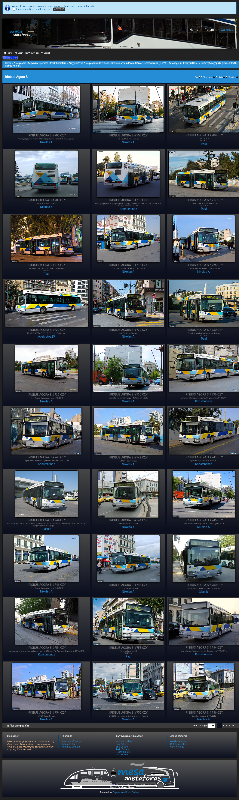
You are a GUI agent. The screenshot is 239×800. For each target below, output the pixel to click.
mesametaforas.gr (71, 741)
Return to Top (68, 744)
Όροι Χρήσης (177, 746)
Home (194, 29)
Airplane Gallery (124, 741)
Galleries (227, 29)
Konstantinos (128, 209)
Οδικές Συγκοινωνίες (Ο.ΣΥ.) (150, 63)
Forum (209, 29)
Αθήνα (129, 63)
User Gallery (122, 754)
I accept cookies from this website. (34, 9)
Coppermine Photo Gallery (125, 792)
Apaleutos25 (46, 336)
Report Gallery (123, 752)
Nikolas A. (46, 142)
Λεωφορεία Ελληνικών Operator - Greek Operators (40, 63)
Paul (204, 144)
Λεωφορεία (174, 63)
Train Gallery (122, 749)
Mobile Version (178, 741)
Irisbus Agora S (13, 65)
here (72, 6)
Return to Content (71, 746)
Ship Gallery (122, 746)
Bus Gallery (122, 744)
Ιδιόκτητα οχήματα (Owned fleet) (218, 63)
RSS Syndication (178, 744)
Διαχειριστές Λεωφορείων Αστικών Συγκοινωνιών (96, 63)
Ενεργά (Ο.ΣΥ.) (190, 63)
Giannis (46, 529)
